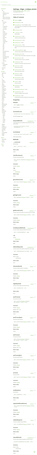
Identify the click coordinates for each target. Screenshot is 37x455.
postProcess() (17, 65)
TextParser (5, 58)
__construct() (17, 32)
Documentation (4, 2)
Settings (3, 112)
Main (3, 47)
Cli (3, 24)
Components (5, 26)
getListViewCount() (18, 40)
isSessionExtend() (18, 57)
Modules (4, 65)
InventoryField (4, 132)
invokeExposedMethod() (19, 50)
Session (4, 55)
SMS (3, 15)
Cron (3, 101)
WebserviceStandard (6, 18)
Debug (4, 31)
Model (3, 98)
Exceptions (5, 34)
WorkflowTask (4, 104)
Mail (3, 45)
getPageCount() (18, 42)
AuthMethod (4, 127)
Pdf (3, 49)
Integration (4, 88)
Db (3, 30)
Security (4, 54)
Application (4, 73)
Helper (3, 106)
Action (4, 113)
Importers (4, 67)
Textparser (4, 128)
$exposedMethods (18, 24)
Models (4, 120)
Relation (4, 52)
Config (3, 62)
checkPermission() (18, 36)
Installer (4, 40)
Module (3, 109)
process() (16, 81)
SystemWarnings (6, 56)
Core (3, 11)
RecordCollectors (6, 51)
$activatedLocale (18, 22)
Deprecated (4, 139)
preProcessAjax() (18, 77)
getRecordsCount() (18, 44)
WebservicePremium (6, 17)
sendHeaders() (17, 85)
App (2, 20)
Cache (4, 23)
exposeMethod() (18, 95)
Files (3, 118)
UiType (3, 125)
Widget (3, 133)
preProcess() (17, 73)
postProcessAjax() (18, 69)
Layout (4, 42)
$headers (16, 20)
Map (3, 48)
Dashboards (4, 111)
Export (3, 87)
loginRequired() (17, 61)
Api (2, 10)
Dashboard (4, 105)
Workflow (3, 129)
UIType (3, 80)
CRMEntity (4, 97)
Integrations (5, 41)
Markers (3, 141)
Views (4, 122)
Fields (4, 38)
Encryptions (5, 33)
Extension (4, 37)
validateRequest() (18, 91)
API (2, 74)
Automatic (5, 22)
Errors (3, 140)
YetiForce (4, 60)
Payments (4, 14)
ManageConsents (6, 13)
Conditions (5, 27)
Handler (3, 94)
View (3, 102)
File (2, 108)
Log (3, 44)
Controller (5, 29)
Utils (4, 59)
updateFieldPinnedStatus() (20, 89)
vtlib (3, 69)
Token (3, 135)
